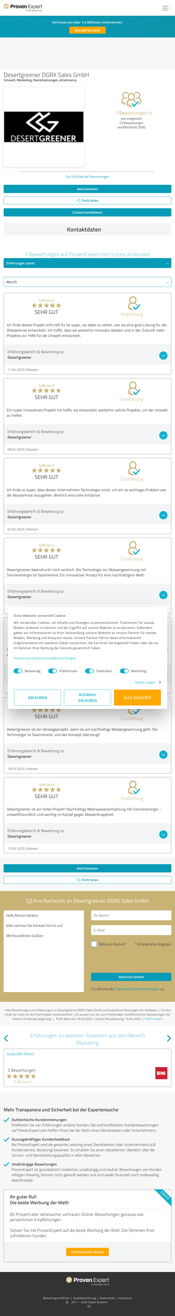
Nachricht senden (131, 976)
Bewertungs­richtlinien (56, 1298)
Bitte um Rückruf (112, 944)
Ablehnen (37, 697)
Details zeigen (145, 682)
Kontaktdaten (118, 229)
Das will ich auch (87, 30)
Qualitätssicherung (84, 1298)
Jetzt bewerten (87, 188)
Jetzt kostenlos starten (87, 1251)
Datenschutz (107, 1298)
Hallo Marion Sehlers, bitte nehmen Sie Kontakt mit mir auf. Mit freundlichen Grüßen (44, 951)
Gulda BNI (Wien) (20, 1053)
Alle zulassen (137, 697)
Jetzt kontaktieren (88, 212)
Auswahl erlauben (87, 697)
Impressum (23, 658)
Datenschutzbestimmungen (55, 658)
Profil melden (154, 1019)
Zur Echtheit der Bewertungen (87, 176)
